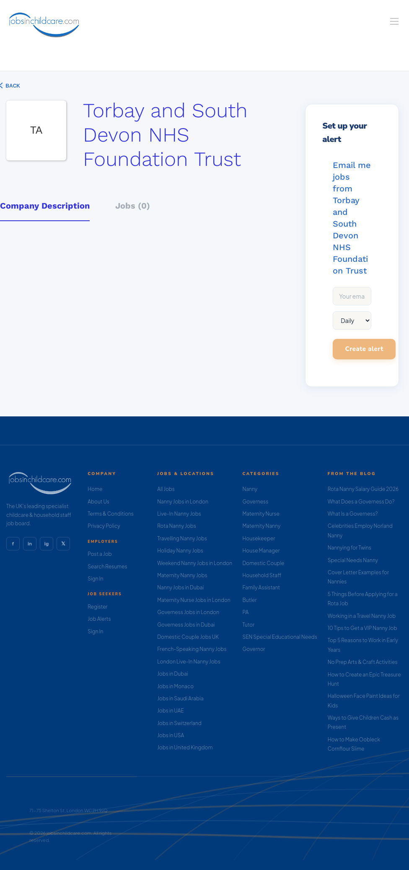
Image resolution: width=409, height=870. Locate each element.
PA (245, 612)
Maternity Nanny (261, 526)
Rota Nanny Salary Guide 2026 (363, 489)
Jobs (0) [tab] (132, 206)
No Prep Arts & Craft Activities (363, 662)
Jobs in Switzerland (179, 723)
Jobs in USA (170, 735)
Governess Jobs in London (188, 612)
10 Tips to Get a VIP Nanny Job (362, 628)
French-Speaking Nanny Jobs (191, 649)
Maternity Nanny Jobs (182, 575)
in (30, 543)
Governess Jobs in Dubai (186, 625)
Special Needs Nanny (353, 560)
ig (46, 543)
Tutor (248, 625)
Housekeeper (258, 538)
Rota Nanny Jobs (176, 526)
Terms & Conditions (111, 514)
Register (97, 607)
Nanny (249, 489)
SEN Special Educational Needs (279, 637)
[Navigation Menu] (394, 21)
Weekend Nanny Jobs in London (194, 563)
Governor (253, 649)
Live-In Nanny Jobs (179, 514)
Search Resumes (107, 566)
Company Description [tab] (45, 206)
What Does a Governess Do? (361, 501)
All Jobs (166, 489)
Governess (255, 501)
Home (95, 489)
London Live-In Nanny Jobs (188, 661)
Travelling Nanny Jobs (182, 538)
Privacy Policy (104, 526)
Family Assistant (261, 587)
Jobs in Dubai (172, 674)
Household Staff (261, 575)
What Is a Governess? (353, 514)
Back (12, 86)
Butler (249, 600)
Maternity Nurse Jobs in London (193, 600)
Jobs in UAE (170, 710)
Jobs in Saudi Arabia (180, 698)
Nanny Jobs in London (182, 501)
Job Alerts (99, 619)
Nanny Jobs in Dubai (180, 587)
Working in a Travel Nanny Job (362, 616)
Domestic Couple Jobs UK (188, 637)
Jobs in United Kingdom (184, 747)
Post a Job (99, 554)
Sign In (95, 579)
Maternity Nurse (260, 514)
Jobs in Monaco (175, 686)
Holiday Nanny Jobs (180, 550)
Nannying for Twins (349, 548)
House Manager (261, 550)
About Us (98, 501)
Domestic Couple (263, 563)
